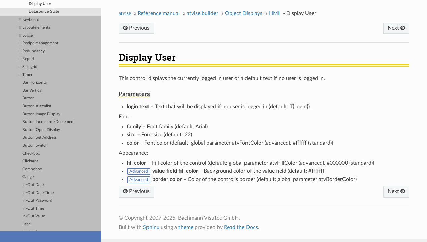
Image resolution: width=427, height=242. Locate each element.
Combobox (32, 169)
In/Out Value (33, 216)
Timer (25, 75)
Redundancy (32, 51)
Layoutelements (34, 27)
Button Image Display (41, 114)
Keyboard (29, 20)
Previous (136, 28)
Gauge (28, 177)
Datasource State (44, 11)
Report (26, 59)
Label (27, 224)
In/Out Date (33, 185)
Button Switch (35, 145)
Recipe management (38, 43)
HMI (274, 13)
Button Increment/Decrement (48, 122)
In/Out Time (33, 208)
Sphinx (151, 227)
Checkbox (31, 153)
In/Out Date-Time (38, 193)
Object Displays (243, 13)
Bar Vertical (32, 90)
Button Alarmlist (36, 106)
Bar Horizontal (35, 82)
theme (185, 227)
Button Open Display (41, 130)
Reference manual (159, 13)
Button (28, 98)
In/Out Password (37, 200)
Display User (40, 4)
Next (396, 28)
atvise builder (202, 13)
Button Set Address (39, 137)
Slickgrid (28, 67)
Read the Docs (241, 227)
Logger (26, 35)
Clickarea (30, 161)
